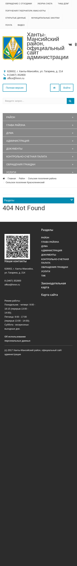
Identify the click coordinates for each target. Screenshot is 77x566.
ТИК (43, 276)
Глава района (15, 125)
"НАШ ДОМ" (63, 4)
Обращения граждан (20, 164)
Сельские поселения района (42, 178)
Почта (8, 25)
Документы (14, 148)
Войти (66, 87)
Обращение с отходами (18, 4)
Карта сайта (49, 295)
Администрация (17, 140)
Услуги (11, 172)
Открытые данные (15, 18)
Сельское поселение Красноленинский (25, 182)
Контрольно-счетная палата (26, 156)
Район (10, 117)
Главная (12, 178)
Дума (9, 133)
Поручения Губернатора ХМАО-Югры (25, 11)
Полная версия (15, 87)
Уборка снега (45, 4)
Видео (21, 25)
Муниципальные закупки (45, 18)
